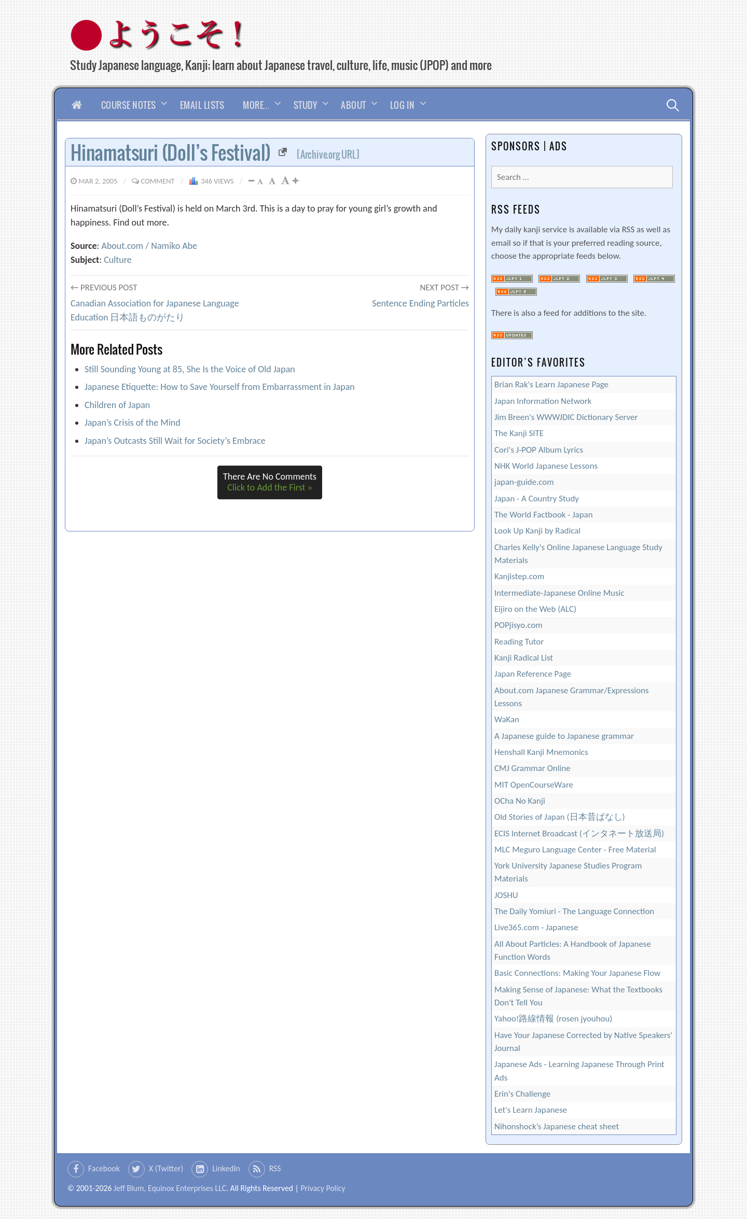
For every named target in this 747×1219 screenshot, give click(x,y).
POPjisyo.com (518, 625)
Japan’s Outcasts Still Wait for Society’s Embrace (175, 440)
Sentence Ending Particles (420, 303)
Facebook (104, 1168)
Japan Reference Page (532, 673)
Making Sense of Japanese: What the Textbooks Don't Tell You (578, 996)
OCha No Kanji (519, 800)
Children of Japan (117, 405)
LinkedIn (226, 1168)
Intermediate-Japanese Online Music (559, 592)
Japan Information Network (542, 401)
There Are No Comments (269, 482)
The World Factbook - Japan (543, 514)
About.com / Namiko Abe (149, 245)
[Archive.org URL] (328, 154)
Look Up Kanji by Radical (537, 530)
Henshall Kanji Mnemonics (541, 752)
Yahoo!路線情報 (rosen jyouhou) (553, 1018)
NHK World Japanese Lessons (546, 465)
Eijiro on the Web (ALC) (535, 609)
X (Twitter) (166, 1168)
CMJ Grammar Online (532, 768)
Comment (158, 181)
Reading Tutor (519, 641)
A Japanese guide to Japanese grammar (564, 736)
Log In (402, 105)
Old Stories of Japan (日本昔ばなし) (559, 816)
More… (256, 105)
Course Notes (128, 105)
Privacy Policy (322, 1188)
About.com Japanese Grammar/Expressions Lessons (571, 697)
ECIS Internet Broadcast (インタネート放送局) (579, 833)
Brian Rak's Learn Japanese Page (551, 384)
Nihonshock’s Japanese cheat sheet (556, 1126)
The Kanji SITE (519, 433)
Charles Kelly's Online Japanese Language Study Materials (578, 554)
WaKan (506, 719)
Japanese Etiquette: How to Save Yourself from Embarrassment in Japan (220, 387)
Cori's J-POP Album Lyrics (538, 449)
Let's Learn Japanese (530, 1109)
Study (305, 105)
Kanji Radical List (523, 657)
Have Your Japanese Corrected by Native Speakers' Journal (583, 1042)
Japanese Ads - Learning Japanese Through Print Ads (579, 1071)
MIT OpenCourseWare (533, 784)
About (353, 105)
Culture (118, 259)
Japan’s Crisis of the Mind (133, 422)
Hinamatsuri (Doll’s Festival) (179, 152)
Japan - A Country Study (536, 498)
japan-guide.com (524, 482)
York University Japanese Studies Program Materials (568, 872)
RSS (275, 1168)
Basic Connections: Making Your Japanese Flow (577, 973)
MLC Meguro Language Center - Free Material (575, 849)
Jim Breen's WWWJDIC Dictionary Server (566, 417)
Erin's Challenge (522, 1093)
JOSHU (506, 895)
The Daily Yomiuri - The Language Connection (574, 911)
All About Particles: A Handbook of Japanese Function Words (572, 950)
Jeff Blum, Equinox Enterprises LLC (170, 1188)
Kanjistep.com (519, 576)
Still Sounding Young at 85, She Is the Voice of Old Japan (190, 369)
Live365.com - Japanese (536, 927)
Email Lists (202, 105)
